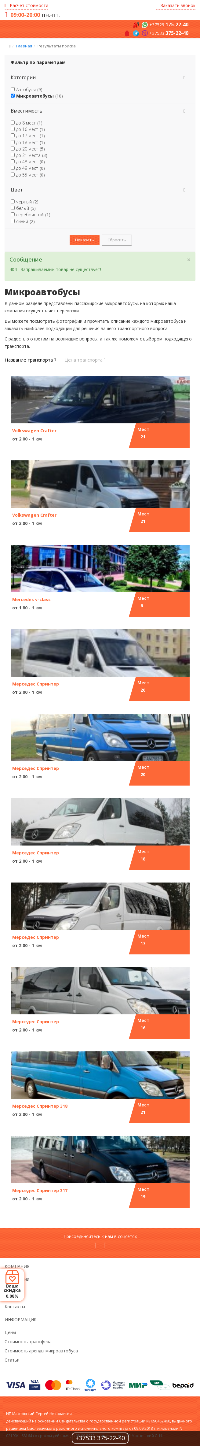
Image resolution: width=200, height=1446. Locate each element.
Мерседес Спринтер (35, 684)
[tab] (100, 77)
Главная (24, 46)
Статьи (12, 1360)
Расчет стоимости (26, 5)
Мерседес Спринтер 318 (39, 1106)
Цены (10, 1332)
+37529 (168, 24)
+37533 (168, 33)
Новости (14, 1288)
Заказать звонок (175, 5)
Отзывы (13, 1297)
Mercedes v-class (31, 599)
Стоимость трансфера (28, 1341)
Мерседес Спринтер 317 (39, 1190)
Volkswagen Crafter (34, 430)
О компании (17, 1279)
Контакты (15, 1307)
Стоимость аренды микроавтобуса (41, 1351)
